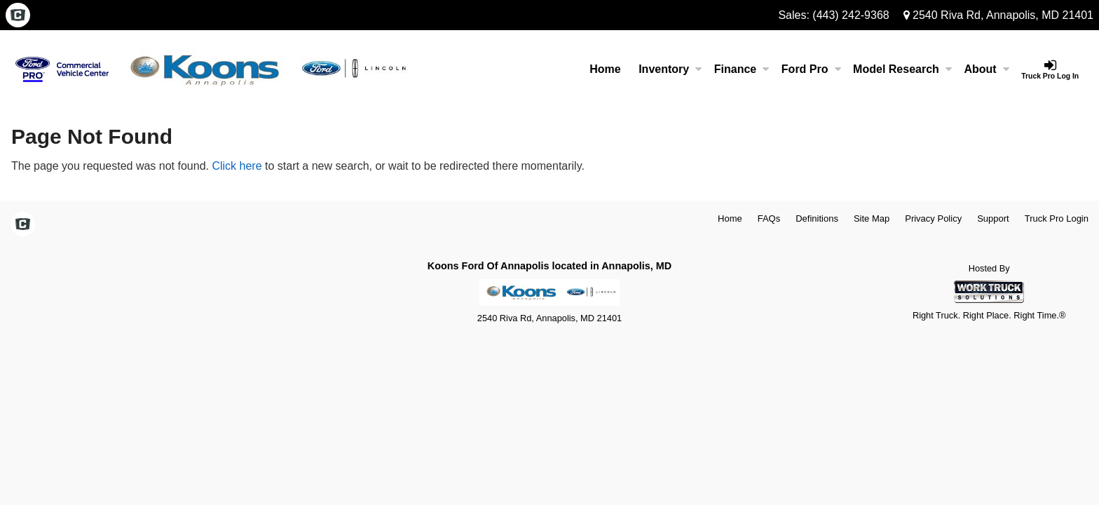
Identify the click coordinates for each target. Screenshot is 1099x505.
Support (993, 218)
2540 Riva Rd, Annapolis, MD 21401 (998, 15)
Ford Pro (811, 69)
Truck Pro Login (1056, 218)
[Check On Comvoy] (18, 16)
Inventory (670, 69)
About (986, 69)
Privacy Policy (933, 218)
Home (604, 69)
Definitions (817, 218)
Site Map (871, 218)
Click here (236, 166)
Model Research (902, 69)
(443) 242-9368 (850, 15)
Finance (741, 69)
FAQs (769, 218)
